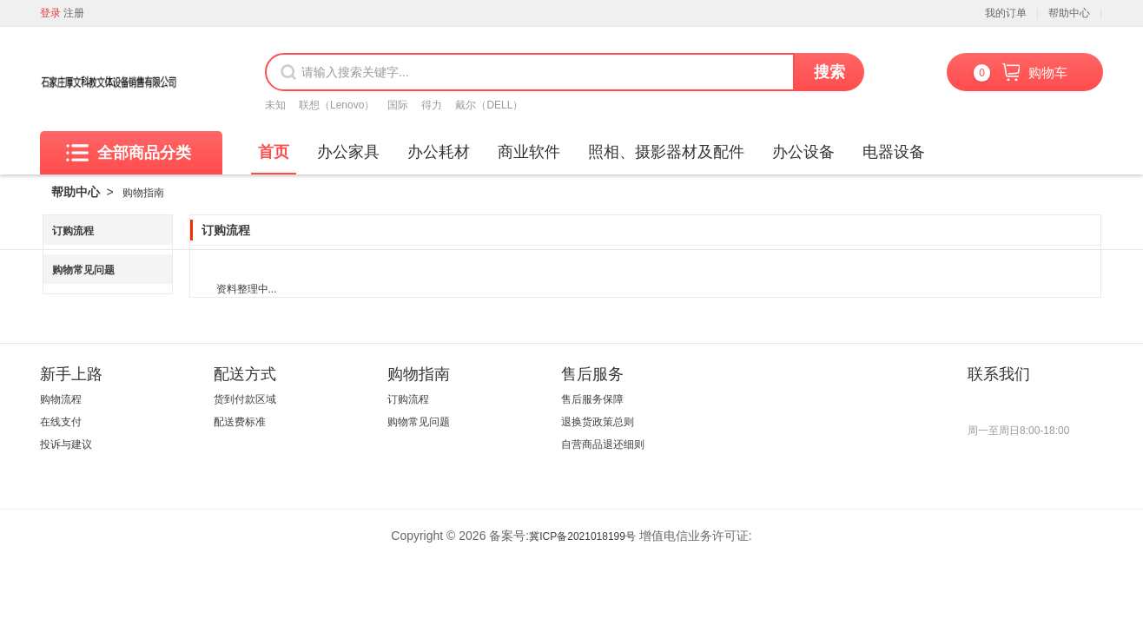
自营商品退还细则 (602, 444)
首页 (273, 152)
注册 (73, 13)
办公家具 (348, 152)
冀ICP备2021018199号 (582, 536)
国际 (397, 105)
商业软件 (529, 152)
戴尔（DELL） (489, 105)
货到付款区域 (245, 399)
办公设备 (803, 152)
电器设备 (893, 152)
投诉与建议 (66, 444)
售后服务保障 (592, 399)
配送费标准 (240, 422)
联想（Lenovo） (336, 105)
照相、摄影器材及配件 (666, 152)
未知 (275, 105)
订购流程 (73, 231)
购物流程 (61, 399)
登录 (50, 13)
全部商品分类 (128, 152)
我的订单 (1006, 13)
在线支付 (61, 422)
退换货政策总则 (597, 422)
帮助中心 (1069, 13)
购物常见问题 (83, 270)
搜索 (829, 72)
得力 (431, 105)
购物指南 (143, 193)
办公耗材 (438, 152)
